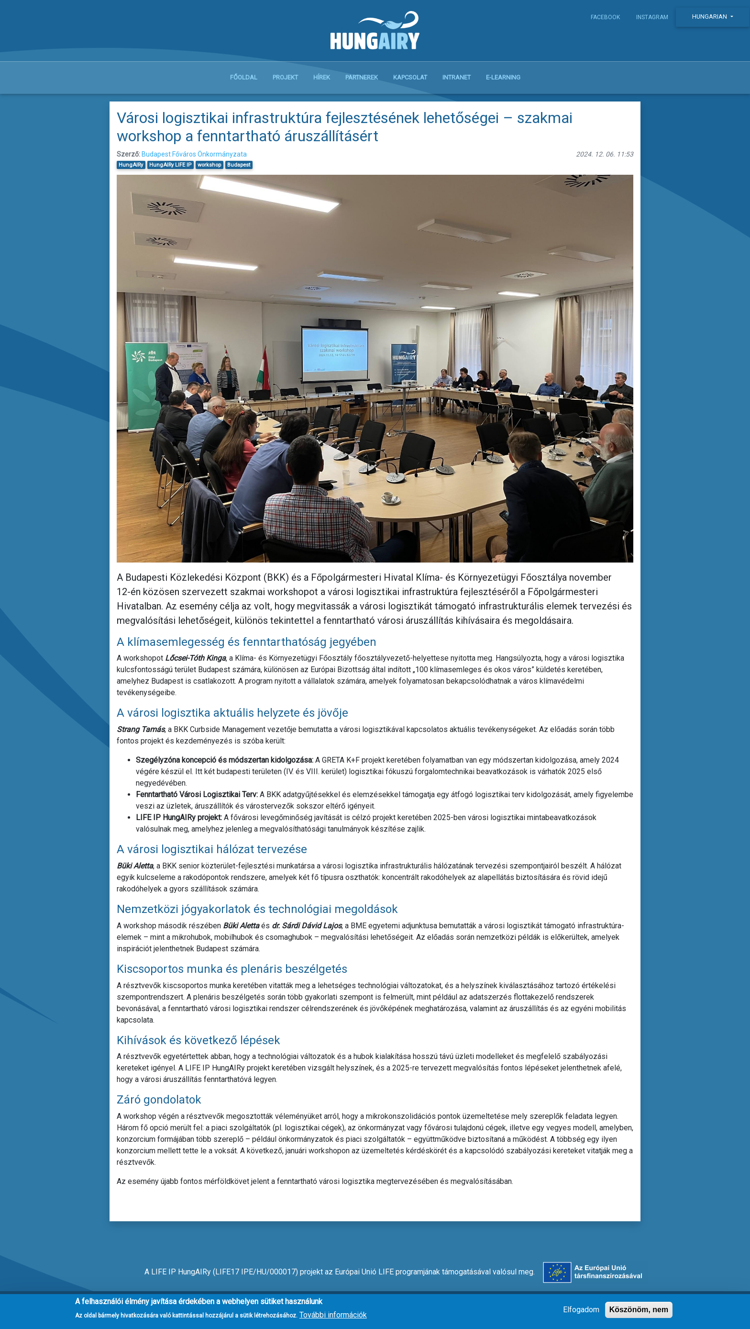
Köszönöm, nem (639, 1313)
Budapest (238, 165)
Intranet (456, 77)
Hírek (321, 77)
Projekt (285, 77)
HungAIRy (131, 165)
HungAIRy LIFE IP (170, 165)
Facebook (605, 17)
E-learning (503, 77)
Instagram (652, 17)
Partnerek (361, 77)
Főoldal (243, 77)
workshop (209, 165)
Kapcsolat (410, 77)
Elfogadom (581, 1313)
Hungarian (710, 16)
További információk (333, 1318)
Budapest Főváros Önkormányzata (194, 154)
